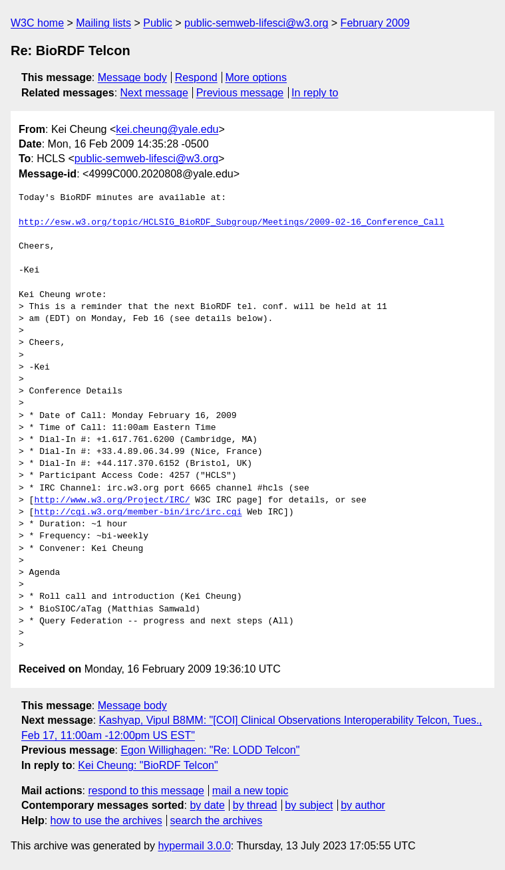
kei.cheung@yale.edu (167, 129)
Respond (196, 77)
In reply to (314, 92)
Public (157, 23)
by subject (309, 805)
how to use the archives (106, 820)
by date (207, 805)
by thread (255, 805)
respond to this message (146, 790)
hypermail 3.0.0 (194, 845)
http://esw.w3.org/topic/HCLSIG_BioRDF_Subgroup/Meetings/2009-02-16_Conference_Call (231, 223)
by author (363, 805)
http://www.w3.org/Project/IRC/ (112, 500)
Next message (154, 92)
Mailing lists (103, 23)
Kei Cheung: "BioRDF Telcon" (148, 765)
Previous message (240, 92)
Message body (132, 77)
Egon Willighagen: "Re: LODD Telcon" (209, 750)
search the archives (216, 820)
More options (256, 77)
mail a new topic (250, 790)
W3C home (37, 23)
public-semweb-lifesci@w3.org (256, 23)
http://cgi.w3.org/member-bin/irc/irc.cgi (138, 512)
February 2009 (375, 23)
